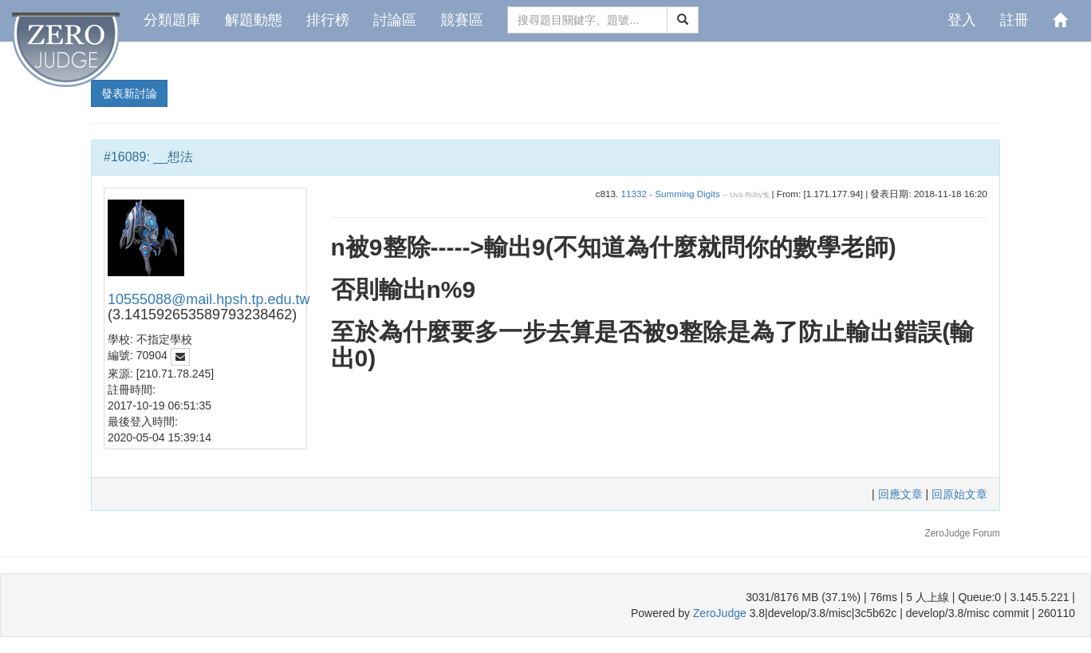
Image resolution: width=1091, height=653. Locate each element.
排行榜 (327, 20)
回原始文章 (959, 494)
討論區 (394, 20)
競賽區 (461, 20)
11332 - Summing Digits (669, 193)
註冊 (1014, 20)
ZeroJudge (719, 613)
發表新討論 (129, 93)
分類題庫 (172, 20)
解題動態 (253, 20)
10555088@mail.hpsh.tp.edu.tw (208, 299)
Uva (736, 195)
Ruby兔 (757, 195)
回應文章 (902, 494)
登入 (961, 20)
